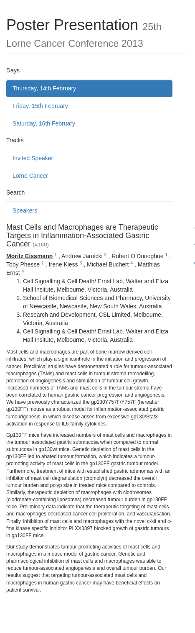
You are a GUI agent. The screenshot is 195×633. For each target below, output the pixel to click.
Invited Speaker (33, 158)
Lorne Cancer (30, 175)
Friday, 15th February (40, 106)
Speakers (25, 210)
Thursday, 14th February (44, 88)
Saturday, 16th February (44, 123)
